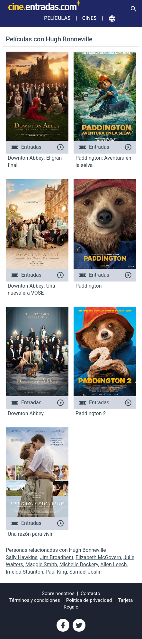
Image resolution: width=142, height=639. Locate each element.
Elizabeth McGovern (98, 557)
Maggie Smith (41, 564)
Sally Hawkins (22, 557)
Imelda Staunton (24, 572)
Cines (89, 18)
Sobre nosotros (58, 593)
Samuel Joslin (85, 572)
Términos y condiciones (34, 600)
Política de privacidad (89, 600)
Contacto (90, 593)
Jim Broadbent (56, 557)
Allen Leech (113, 564)
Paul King (56, 572)
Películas (57, 18)
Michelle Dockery (78, 564)
